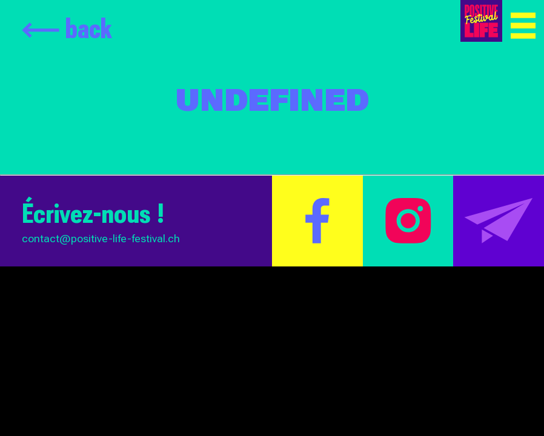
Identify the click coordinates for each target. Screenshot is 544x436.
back (67, 28)
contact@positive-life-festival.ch (101, 238)
